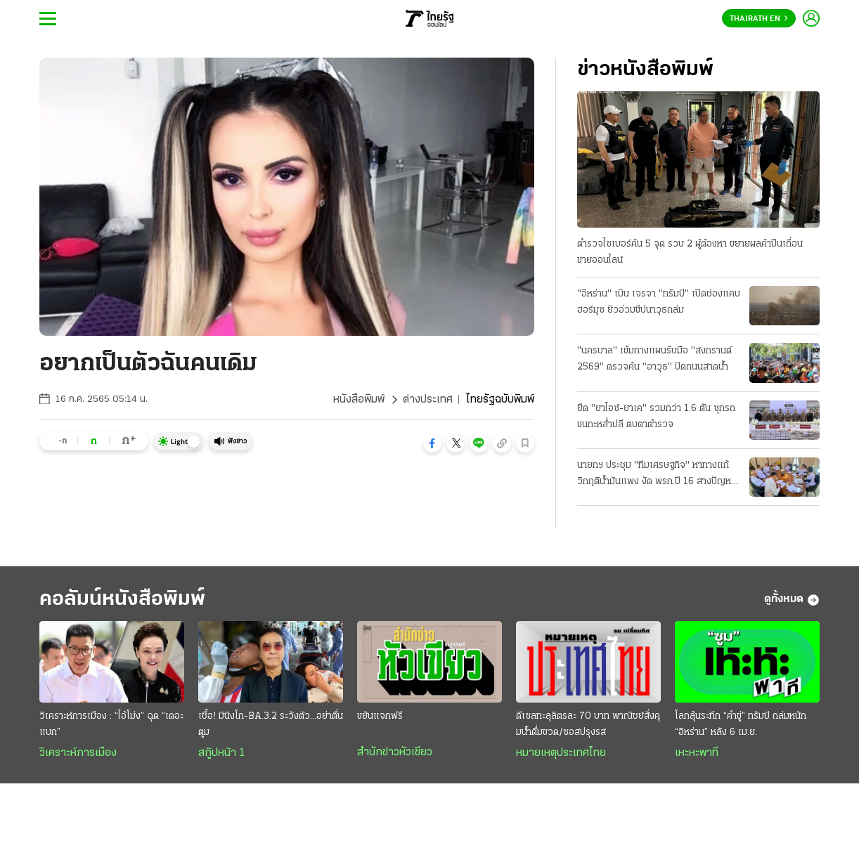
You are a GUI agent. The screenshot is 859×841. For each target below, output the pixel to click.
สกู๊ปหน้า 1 (221, 753)
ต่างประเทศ (428, 399)
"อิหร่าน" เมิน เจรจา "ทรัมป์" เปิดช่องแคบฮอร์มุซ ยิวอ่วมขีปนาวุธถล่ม (658, 302)
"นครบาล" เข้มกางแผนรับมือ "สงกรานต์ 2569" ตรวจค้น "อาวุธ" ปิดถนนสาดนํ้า (654, 359)
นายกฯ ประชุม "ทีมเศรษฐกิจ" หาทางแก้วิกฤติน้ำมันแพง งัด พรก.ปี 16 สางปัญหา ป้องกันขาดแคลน (656, 475)
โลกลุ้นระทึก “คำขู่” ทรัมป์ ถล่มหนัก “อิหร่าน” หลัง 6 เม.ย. (740, 724)
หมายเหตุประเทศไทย (561, 753)
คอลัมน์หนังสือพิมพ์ (122, 600)
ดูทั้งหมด (792, 600)
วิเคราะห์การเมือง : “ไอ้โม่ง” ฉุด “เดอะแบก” (111, 724)
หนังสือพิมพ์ (359, 399)
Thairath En (759, 19)
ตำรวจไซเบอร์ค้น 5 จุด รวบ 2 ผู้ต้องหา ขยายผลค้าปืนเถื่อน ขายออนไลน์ (690, 252)
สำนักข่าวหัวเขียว (394, 752)
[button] (432, 443)
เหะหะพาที (696, 753)
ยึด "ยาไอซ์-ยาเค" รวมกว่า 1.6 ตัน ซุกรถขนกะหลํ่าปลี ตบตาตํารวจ (656, 416)
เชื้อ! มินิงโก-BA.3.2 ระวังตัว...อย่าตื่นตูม (270, 724)
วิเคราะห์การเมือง (78, 753)
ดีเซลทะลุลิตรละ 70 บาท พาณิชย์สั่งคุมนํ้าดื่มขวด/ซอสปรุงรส (588, 724)
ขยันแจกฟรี (380, 716)
